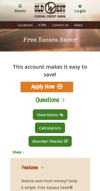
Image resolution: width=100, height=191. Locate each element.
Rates (78, 25)
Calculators (50, 128)
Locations (25, 25)
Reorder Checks (48, 141)
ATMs (42, 25)
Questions (47, 100)
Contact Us (60, 25)
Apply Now (42, 86)
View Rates (47, 114)
